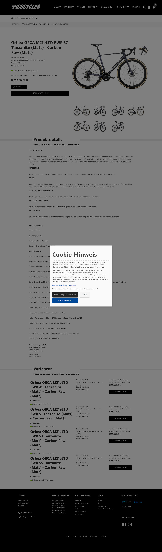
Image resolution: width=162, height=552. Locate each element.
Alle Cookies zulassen (65, 300)
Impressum (72, 286)
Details (84, 295)
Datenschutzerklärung (59, 286)
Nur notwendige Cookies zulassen (65, 295)
